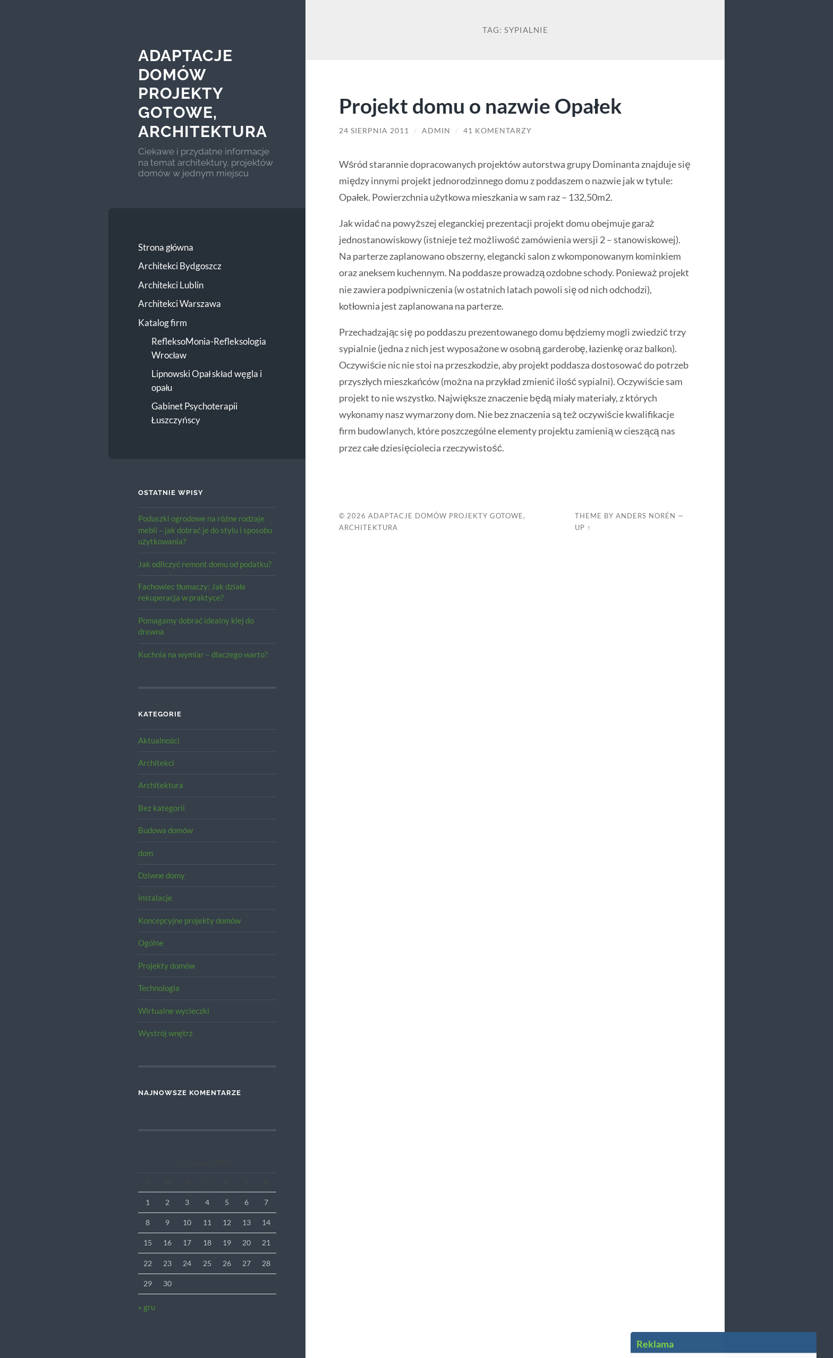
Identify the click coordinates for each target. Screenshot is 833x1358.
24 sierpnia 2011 (374, 130)
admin (436, 130)
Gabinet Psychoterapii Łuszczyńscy (194, 412)
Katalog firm (162, 322)
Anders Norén (646, 515)
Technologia (159, 988)
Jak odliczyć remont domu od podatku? (205, 564)
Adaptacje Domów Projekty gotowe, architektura (202, 93)
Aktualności (159, 740)
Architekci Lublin (170, 285)
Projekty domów (166, 965)
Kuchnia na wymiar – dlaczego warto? (203, 654)
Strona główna (166, 247)
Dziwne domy (161, 875)
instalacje (155, 897)
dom (145, 853)
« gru (146, 1307)
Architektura (160, 785)
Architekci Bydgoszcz (180, 265)
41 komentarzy (497, 130)
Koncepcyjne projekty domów (189, 920)
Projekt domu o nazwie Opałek (480, 105)
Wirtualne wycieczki (173, 1010)
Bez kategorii (161, 808)
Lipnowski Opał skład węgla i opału (206, 380)
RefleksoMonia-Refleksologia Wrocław (208, 348)
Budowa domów (165, 830)
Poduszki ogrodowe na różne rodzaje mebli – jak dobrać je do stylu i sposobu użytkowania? (205, 530)
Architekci (156, 762)
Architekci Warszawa (179, 303)
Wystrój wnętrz (165, 1033)
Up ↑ (583, 527)
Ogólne (151, 942)
